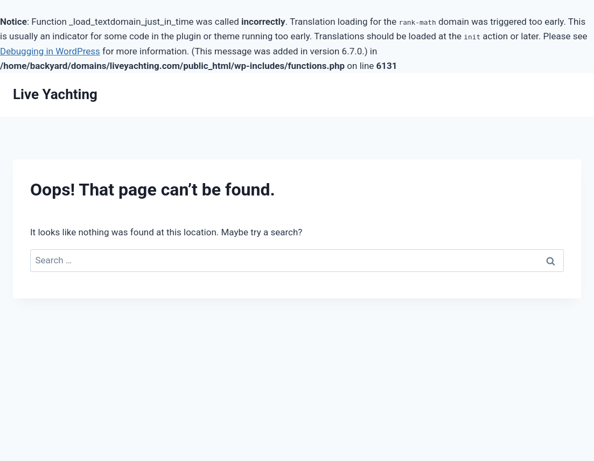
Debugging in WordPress (50, 51)
